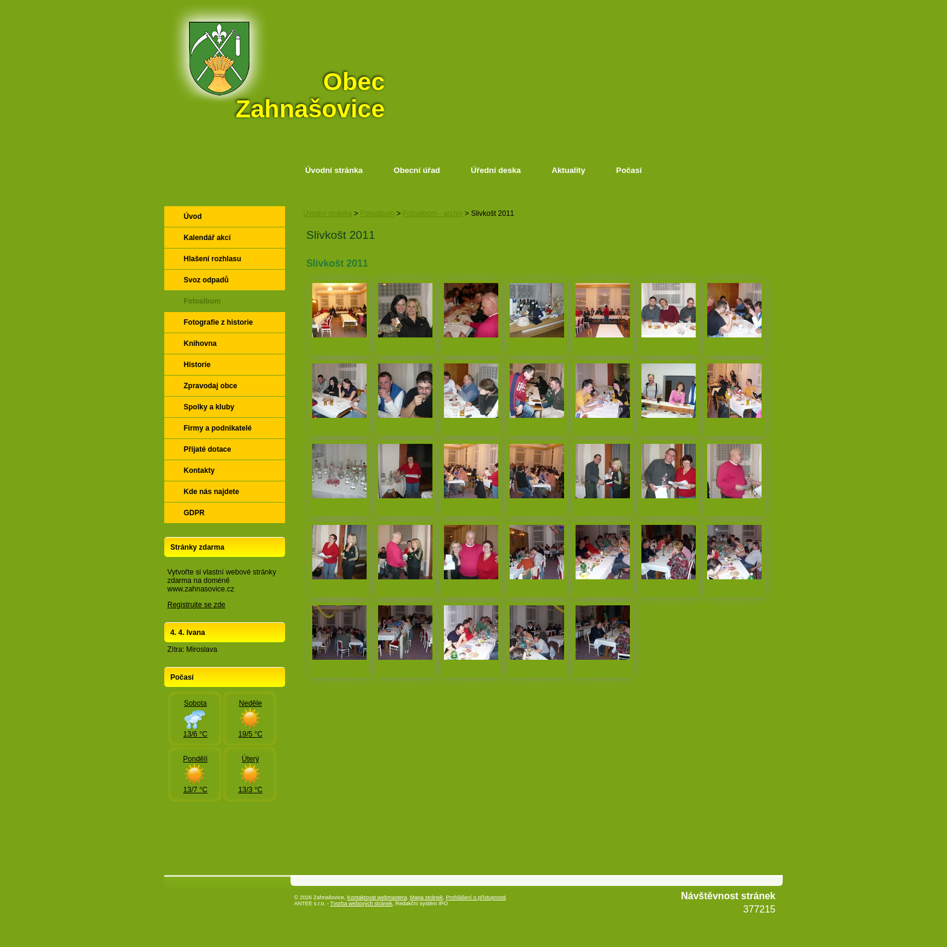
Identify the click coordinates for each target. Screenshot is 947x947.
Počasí (629, 170)
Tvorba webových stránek (361, 903)
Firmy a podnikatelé (218, 428)
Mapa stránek (426, 897)
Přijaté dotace (207, 449)
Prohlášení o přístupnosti (476, 897)
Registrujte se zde (196, 604)
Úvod (193, 216)
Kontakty (199, 470)
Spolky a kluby (209, 407)
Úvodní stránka (333, 170)
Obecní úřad (417, 170)
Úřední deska (496, 170)
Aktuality (568, 170)
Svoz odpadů (206, 280)
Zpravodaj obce (210, 386)
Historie (197, 364)
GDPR (194, 513)
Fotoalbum (377, 213)
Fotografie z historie (218, 322)
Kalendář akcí (207, 237)
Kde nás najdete (211, 491)
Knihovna (200, 343)
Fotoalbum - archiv (433, 213)
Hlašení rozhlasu (212, 259)
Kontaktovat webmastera (377, 897)
